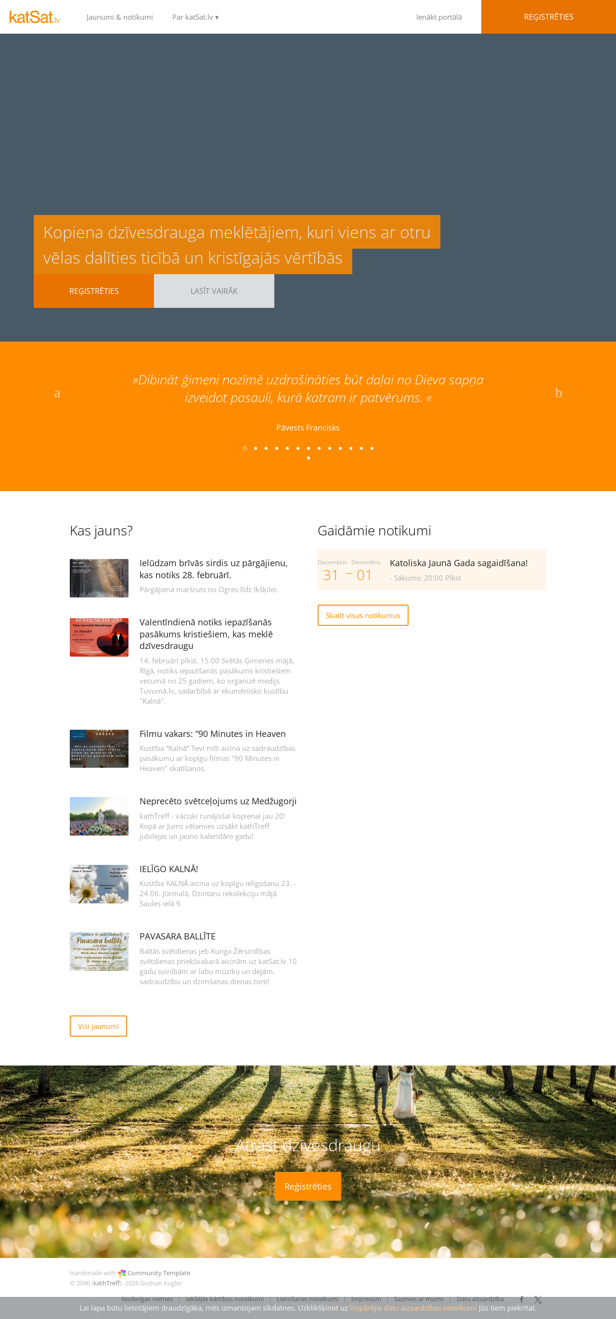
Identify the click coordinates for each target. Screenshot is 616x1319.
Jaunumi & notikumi (120, 17)
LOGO (38, 16)
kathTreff (106, 1283)
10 (340, 448)
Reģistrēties (94, 291)
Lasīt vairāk (214, 291)
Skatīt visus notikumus (363, 615)
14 (308, 457)
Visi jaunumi (98, 1026)
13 (371, 448)
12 (361, 448)
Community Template (159, 1272)
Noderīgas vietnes (147, 1298)
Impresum (366, 1298)
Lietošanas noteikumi (307, 1298)
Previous (57, 395)
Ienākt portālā (502, 17)
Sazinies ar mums (419, 1298)
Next (558, 395)
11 (350, 448)
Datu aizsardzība (480, 1298)
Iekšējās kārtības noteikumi (225, 1298)
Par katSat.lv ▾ (195, 17)
